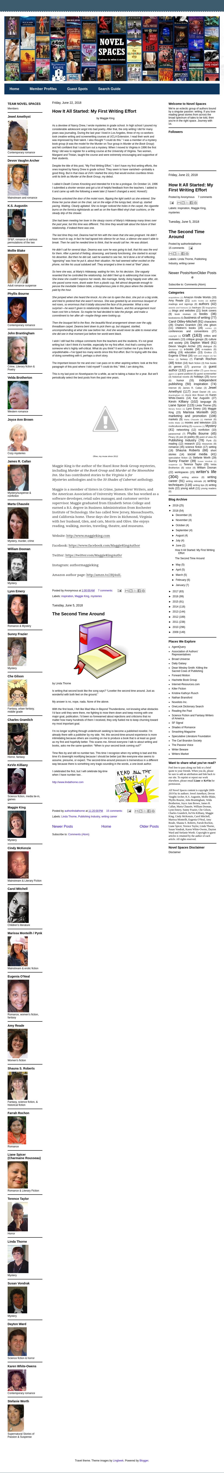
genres (178, 366)
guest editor (193, 370)
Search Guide (109, 89)
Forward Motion (181, 675)
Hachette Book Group (184, 679)
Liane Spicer (177, 405)
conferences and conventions (188, 331)
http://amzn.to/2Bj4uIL (103, 574)
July (178, 540)
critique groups (195, 339)
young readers (208, 488)
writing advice (190, 477)
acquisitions (174, 297)
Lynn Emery (193, 408)
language (205, 401)
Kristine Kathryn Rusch (185, 693)
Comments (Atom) (78, 834)
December (182, 515)
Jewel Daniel (199, 391)
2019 (176, 505)
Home (14, 89)
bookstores (174, 317)
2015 (176, 601)
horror (213, 376)
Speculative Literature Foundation (191, 736)
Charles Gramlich (185, 324)
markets (173, 419)
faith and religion (201, 356)
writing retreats (194, 481)
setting (212, 447)
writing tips (198, 485)
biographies (211, 307)
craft (186, 335)
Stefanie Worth (202, 457)
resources (207, 443)
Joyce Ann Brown (194, 395)
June (179, 545)
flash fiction (195, 363)
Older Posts (149, 826)
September (182, 530)
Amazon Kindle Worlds (197, 297)
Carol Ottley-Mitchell (183, 321)
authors (204, 304)
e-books (188, 349)
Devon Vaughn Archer (182, 346)
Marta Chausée (191, 419)
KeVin (207, 780)
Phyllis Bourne (198, 433)
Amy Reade (176, 300)
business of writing (197, 317)
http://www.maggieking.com (88, 535)
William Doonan (206, 467)
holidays (199, 376)
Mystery (211, 426)
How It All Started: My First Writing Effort (94, 111)
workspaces (181, 472)
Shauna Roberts (188, 450)
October (181, 525)
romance (174, 447)
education (190, 352)
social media (197, 454)
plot (181, 437)
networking (183, 429)
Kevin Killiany (179, 401)
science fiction (193, 447)
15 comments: (115, 810)
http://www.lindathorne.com (68, 782)
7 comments (205, 197)
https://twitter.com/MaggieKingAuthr (93, 555)
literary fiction (175, 409)
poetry (191, 437)
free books (210, 363)
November (182, 520)
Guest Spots (77, 89)
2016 (176, 596)
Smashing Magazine (184, 731)
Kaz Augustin (201, 398)
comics (208, 328)
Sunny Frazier (179, 461)
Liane (197, 780)
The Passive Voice (182, 745)
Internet (173, 388)
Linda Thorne (69, 816)
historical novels (180, 376)
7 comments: (106, 590)
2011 (176, 621)
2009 (176, 632)
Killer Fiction (179, 688)
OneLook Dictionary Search (188, 706)
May (178, 564)
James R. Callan (192, 388)
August (180, 535)
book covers (209, 310)
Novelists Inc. (179, 702)
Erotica (208, 352)
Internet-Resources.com (186, 684)
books (203, 314)
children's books (186, 328)
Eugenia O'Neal (178, 355)
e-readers (207, 349)
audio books (198, 301)
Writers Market (180, 753)
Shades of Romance (184, 727)
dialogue (207, 346)
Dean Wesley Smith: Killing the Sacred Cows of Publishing (189, 669)
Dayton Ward (199, 342)
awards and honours (178, 307)
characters (210, 321)
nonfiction (203, 429)
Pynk (209, 440)
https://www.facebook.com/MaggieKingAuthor (104, 545)
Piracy (172, 437)
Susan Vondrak (205, 461)
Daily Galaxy (179, 663)
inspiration (67, 596)
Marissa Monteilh (195, 412)
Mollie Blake (174, 423)
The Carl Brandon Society (187, 740)
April (179, 569)
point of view (206, 437)
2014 (176, 606)
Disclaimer (175, 852)
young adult (187, 488)
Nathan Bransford (182, 697)
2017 (176, 591)
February (181, 579)
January (181, 585)
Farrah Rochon (205, 359)
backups (196, 307)
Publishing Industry (89, 816)
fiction (178, 363)
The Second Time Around (78, 613)
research (190, 443)
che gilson (210, 324)
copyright (173, 336)
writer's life (206, 471)
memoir (208, 419)
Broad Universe (181, 659)
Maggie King (82, 596)
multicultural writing (179, 426)
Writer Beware (180, 749)
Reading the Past (182, 710)
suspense (173, 464)
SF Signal (177, 722)
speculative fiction (178, 457)
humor (180, 380)
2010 (176, 627)
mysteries (96, 596)
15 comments (176, 247)
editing (172, 352)
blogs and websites (183, 310)
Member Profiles (43, 89)
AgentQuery (179, 646)
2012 (176, 616)
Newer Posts (62, 826)
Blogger (143, 1460)
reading (173, 443)
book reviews (183, 314)
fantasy (184, 359)
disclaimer (173, 349)
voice (188, 467)
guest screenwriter (206, 373)
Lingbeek (118, 1460)
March (180, 574)
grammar (196, 366)
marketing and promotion (188, 416)
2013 (176, 611)
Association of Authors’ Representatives (185, 653)
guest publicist (185, 373)
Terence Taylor (193, 464)
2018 (176, 510)
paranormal (175, 433)
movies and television (198, 422)
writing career (109, 816)
